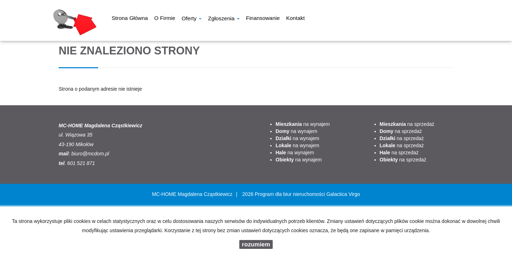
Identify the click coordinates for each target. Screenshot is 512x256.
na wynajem (303, 124)
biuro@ (79, 153)
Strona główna (130, 19)
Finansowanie (263, 19)
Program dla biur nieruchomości (290, 194)
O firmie (164, 19)
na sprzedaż (407, 124)
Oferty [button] (192, 19)
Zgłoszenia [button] (224, 19)
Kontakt (295, 19)
